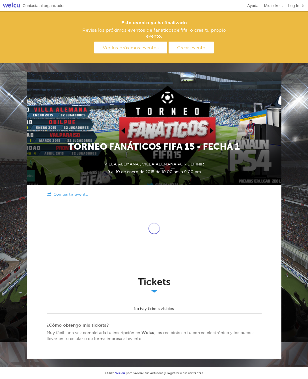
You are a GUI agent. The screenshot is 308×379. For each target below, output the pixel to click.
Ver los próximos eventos (131, 47)
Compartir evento (67, 194)
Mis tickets (273, 5)
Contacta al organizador (44, 5)
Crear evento (191, 47)
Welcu (11, 6)
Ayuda (252, 5)
